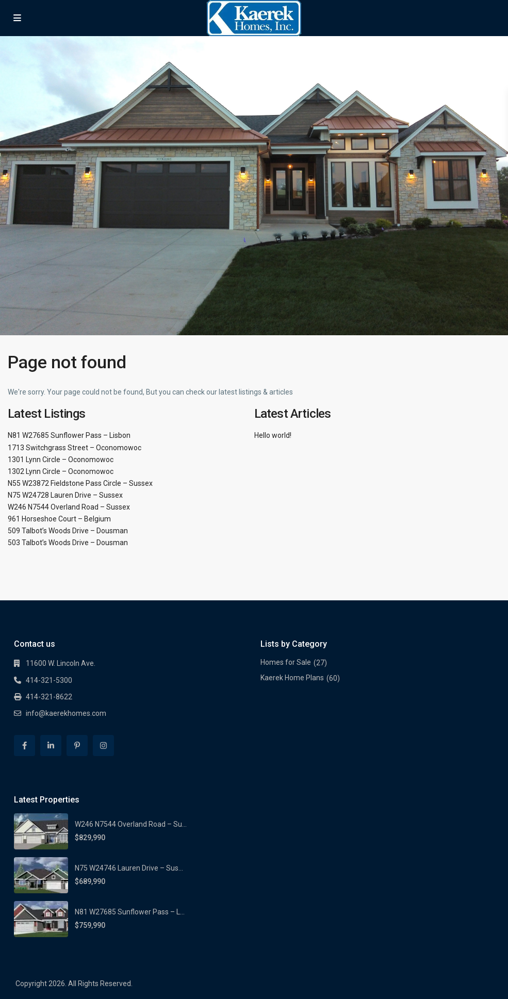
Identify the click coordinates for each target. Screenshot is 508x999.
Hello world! (272, 435)
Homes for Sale (285, 662)
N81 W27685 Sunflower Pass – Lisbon (69, 435)
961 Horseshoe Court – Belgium (59, 519)
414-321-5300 (49, 680)
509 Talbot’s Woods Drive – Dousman (68, 531)
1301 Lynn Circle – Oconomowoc (60, 459)
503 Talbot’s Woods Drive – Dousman (68, 542)
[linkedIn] (50, 745)
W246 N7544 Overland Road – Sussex (69, 507)
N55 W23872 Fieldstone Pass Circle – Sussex (80, 483)
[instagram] (103, 745)
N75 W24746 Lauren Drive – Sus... (129, 868)
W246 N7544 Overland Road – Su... (131, 824)
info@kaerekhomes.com (66, 713)
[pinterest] (77, 745)
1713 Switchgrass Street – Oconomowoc (74, 448)
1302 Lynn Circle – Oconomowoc (60, 471)
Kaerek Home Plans (292, 678)
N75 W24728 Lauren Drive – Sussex (65, 495)
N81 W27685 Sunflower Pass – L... (130, 912)
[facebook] (24, 745)
